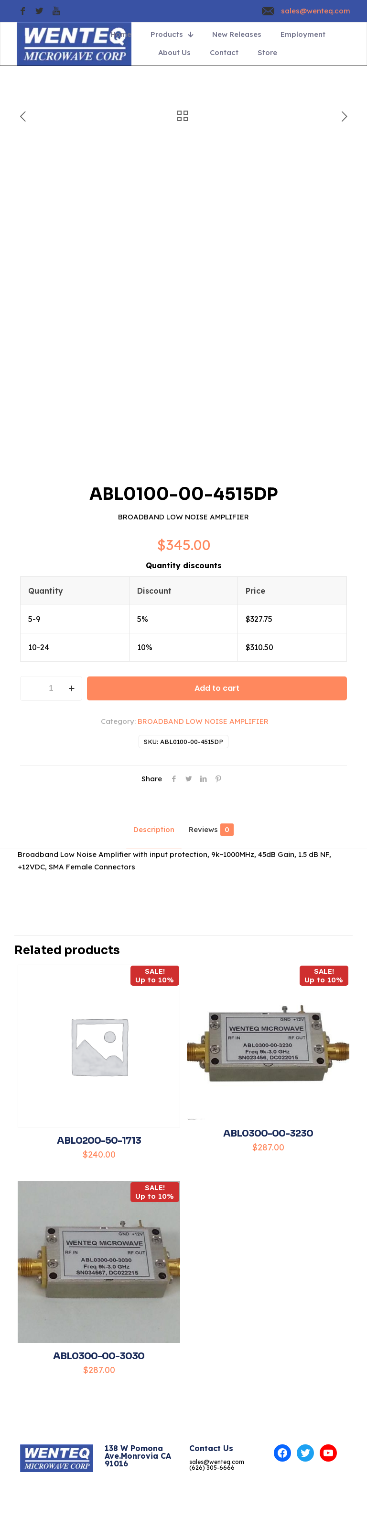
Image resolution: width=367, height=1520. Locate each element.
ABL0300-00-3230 (268, 1133)
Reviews (211, 829)
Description (153, 829)
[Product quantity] (51, 688)
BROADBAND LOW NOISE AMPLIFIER (203, 721)
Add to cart (216, 688)
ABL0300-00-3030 (98, 1356)
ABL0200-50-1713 (99, 1141)
